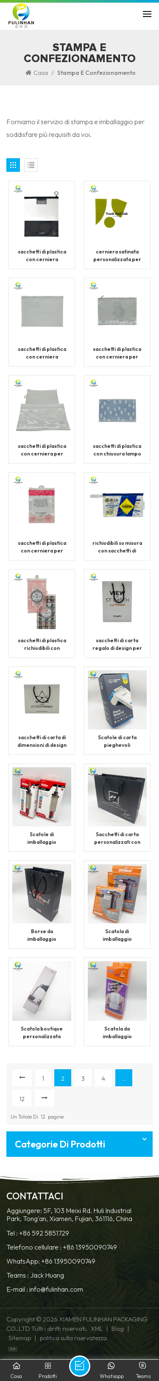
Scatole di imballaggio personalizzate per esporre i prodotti (42, 838)
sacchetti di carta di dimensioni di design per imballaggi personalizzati (42, 741)
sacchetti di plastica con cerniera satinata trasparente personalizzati (42, 353)
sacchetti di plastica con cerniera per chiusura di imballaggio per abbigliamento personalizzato (42, 547)
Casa (36, 73)
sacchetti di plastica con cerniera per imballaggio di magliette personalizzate (42, 450)
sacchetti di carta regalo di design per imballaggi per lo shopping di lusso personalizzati (117, 644)
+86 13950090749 (90, 1247)
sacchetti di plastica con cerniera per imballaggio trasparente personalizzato (117, 353)
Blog (118, 1329)
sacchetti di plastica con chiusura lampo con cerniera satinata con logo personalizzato (117, 450)
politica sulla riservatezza (73, 1338)
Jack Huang (47, 1275)
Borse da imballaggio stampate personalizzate (42, 935)
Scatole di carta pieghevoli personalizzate (117, 741)
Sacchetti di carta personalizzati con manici (117, 838)
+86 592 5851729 (44, 1233)
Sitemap (19, 1338)
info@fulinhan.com (56, 1289)
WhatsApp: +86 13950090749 (50, 1261)
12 (22, 1099)
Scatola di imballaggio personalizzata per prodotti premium (117, 935)
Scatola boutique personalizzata (42, 1032)
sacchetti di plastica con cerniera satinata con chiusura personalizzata (42, 255)
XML (97, 1329)
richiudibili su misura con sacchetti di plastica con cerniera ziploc (117, 547)
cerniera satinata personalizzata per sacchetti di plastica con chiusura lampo (117, 255)
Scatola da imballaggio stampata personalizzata (117, 1032)
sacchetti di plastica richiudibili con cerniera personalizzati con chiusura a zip (42, 644)
